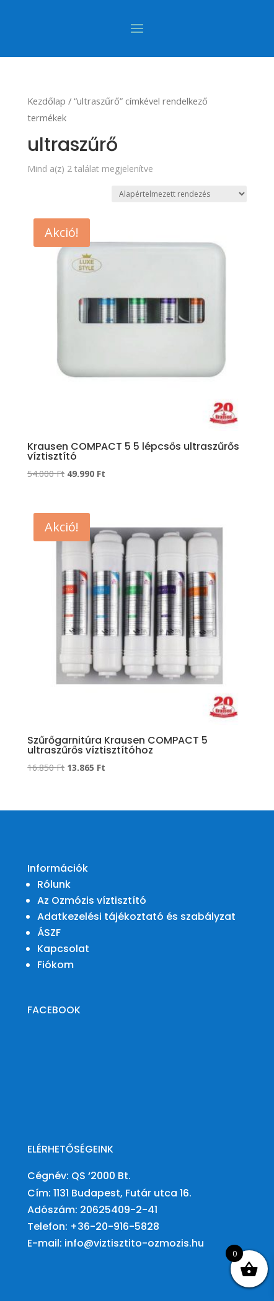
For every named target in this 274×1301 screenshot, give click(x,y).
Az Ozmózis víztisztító (91, 900)
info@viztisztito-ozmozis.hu (134, 1243)
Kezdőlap (46, 101)
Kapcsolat (63, 949)
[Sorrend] (179, 194)
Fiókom (55, 965)
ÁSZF (49, 932)
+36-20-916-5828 (114, 1226)
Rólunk (54, 884)
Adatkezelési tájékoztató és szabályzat (136, 916)
